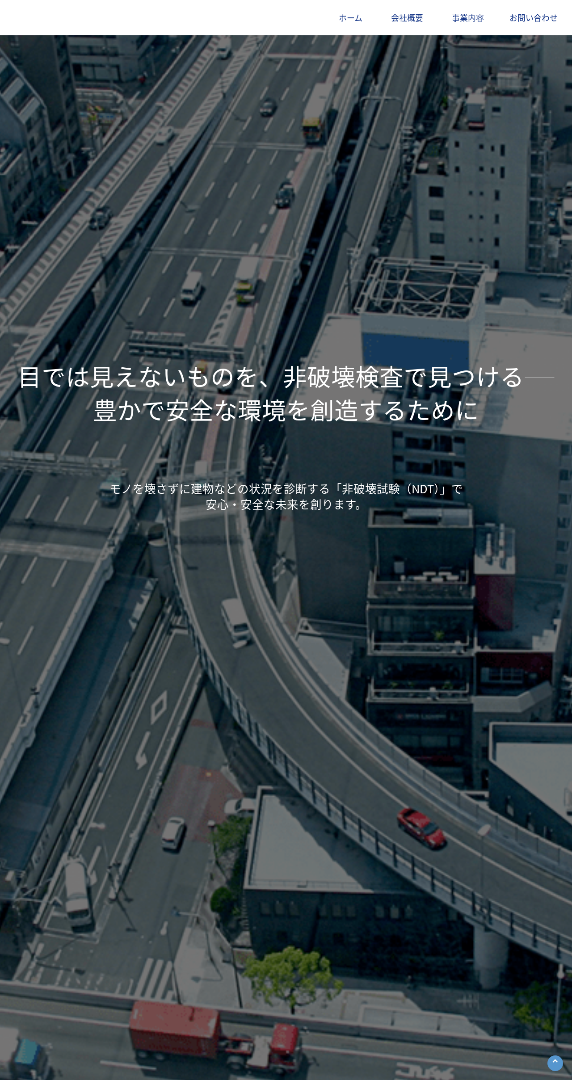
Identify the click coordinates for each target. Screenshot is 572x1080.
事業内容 (468, 18)
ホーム (350, 18)
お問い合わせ (533, 18)
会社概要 (407, 18)
